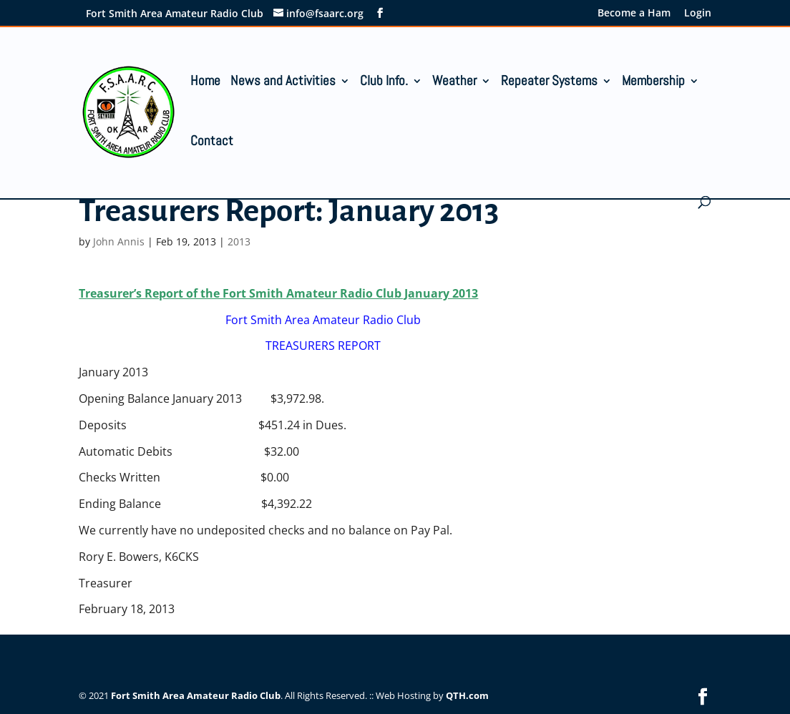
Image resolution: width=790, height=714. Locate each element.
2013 (239, 241)
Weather (454, 82)
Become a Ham (634, 13)
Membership (653, 82)
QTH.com (467, 695)
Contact (211, 143)
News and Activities (283, 82)
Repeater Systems (549, 82)
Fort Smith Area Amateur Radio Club (196, 695)
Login (697, 13)
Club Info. (384, 82)
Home (205, 82)
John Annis (119, 241)
